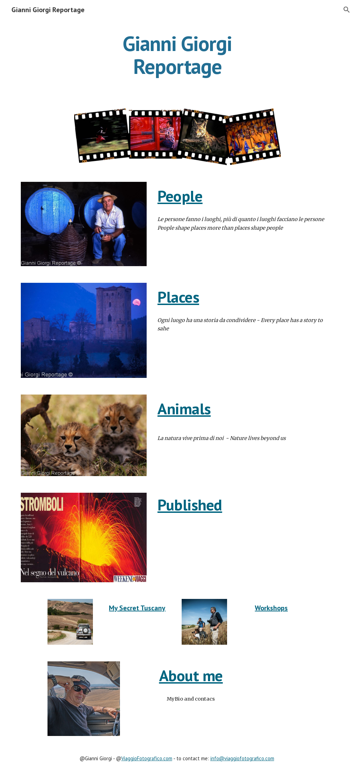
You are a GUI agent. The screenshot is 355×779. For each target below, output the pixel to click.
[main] (177, 55)
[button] (346, 9)
